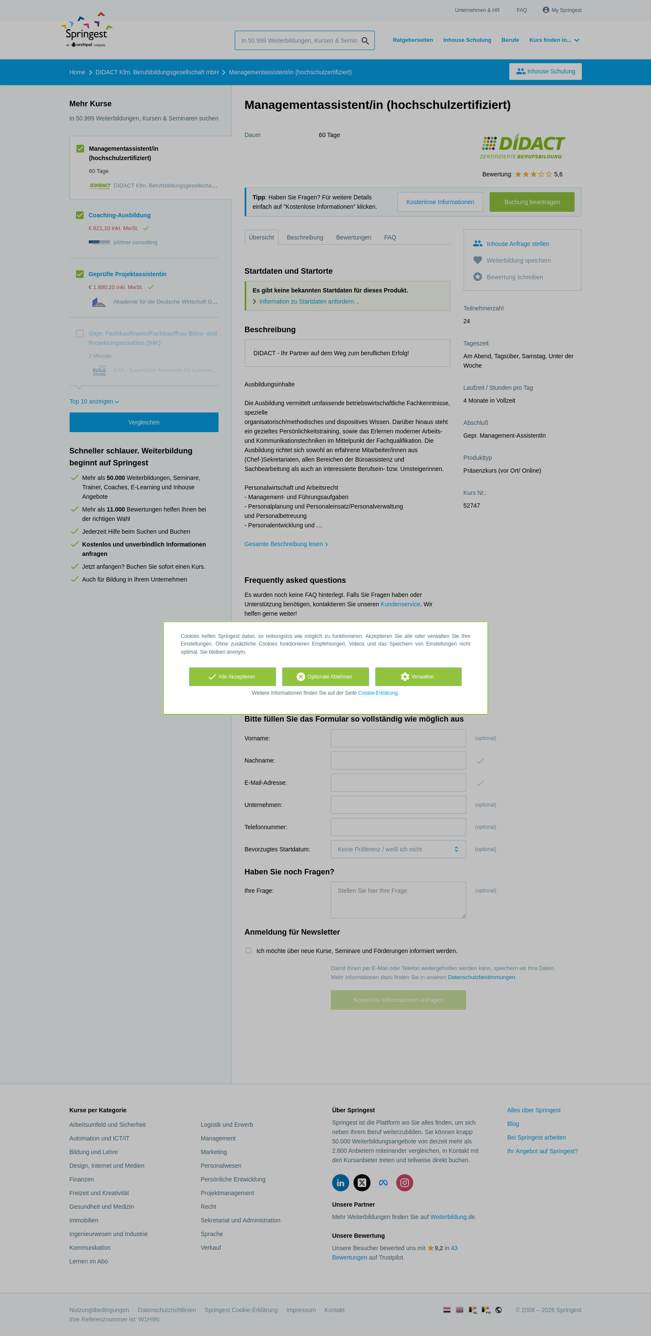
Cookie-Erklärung (378, 693)
